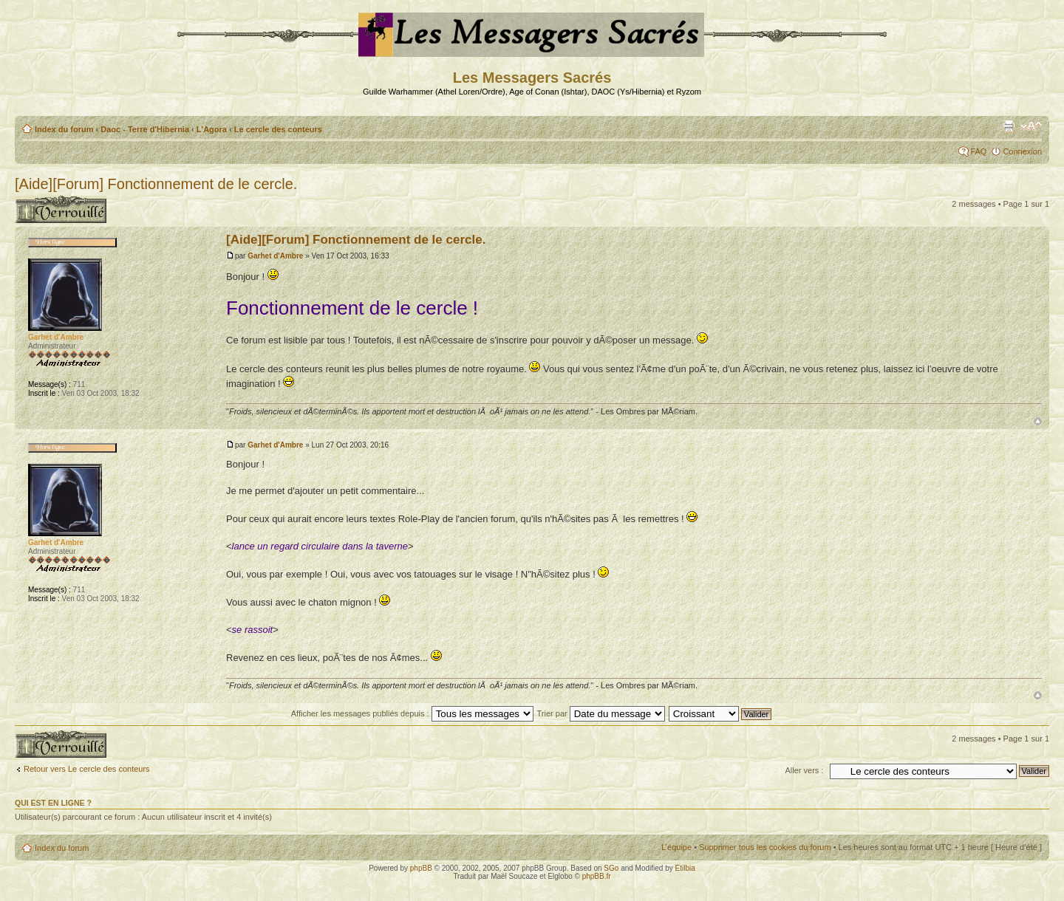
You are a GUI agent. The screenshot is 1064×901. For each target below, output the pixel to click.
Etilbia (685, 868)
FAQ (978, 151)
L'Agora (212, 129)
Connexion (1022, 151)
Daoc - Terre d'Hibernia (144, 129)
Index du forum (64, 129)
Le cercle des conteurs (278, 129)
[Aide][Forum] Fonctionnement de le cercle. (156, 184)
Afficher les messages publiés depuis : (412, 713)
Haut (1038, 421)
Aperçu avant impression (1008, 126)
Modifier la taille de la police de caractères (1031, 126)
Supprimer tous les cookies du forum (765, 847)
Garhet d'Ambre (275, 256)
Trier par (601, 713)
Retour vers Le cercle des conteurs (87, 768)
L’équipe (676, 847)
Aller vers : (804, 770)
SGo (611, 868)
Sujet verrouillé (60, 209)
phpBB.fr (596, 876)
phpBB (421, 868)
